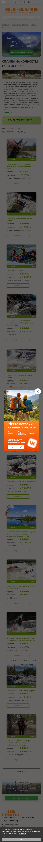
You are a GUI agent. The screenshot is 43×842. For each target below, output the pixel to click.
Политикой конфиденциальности (14, 835)
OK (21, 839)
